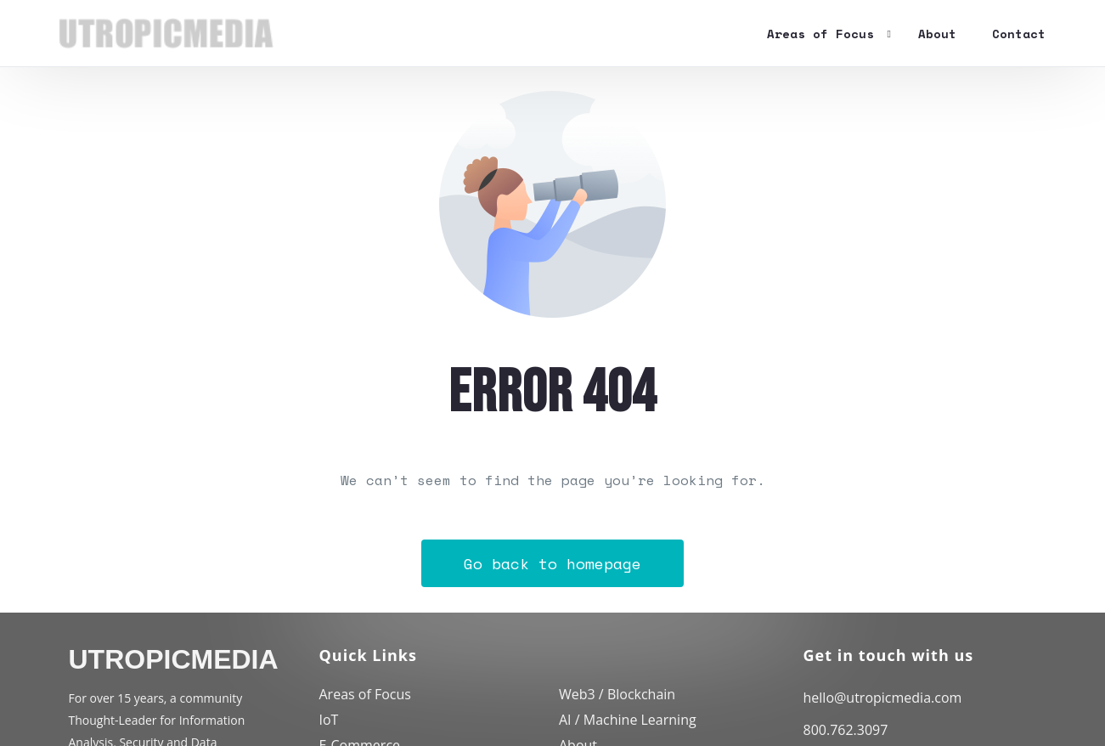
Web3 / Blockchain (617, 694)
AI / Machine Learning (627, 719)
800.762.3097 (845, 730)
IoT (329, 719)
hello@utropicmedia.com (882, 697)
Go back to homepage (552, 563)
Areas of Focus (365, 694)
